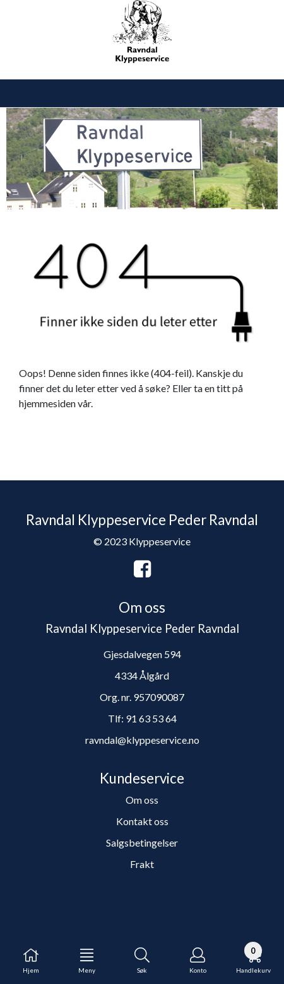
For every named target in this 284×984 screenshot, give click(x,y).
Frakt (142, 864)
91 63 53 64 (151, 718)
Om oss (142, 800)
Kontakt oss (142, 821)
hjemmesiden (47, 403)
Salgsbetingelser (142, 842)
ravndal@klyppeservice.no (142, 740)
